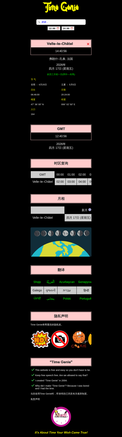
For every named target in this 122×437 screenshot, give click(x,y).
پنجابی (50, 298)
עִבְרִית (67, 290)
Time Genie (61, 7)
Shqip (37, 282)
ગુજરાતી (50, 290)
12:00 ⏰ (54, 28)
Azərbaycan (67, 282)
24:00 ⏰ (68, 28)
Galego (37, 290)
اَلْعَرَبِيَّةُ (50, 282)
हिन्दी (86, 290)
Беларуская (86, 282)
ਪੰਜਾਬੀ (37, 298)
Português (86, 298)
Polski (67, 298)
